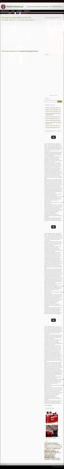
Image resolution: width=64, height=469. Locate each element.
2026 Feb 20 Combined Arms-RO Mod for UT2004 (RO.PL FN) (53, 114)
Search (59, 101)
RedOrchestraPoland (52, 417)
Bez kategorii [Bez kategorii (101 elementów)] (53, 443)
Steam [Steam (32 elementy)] (53, 455)
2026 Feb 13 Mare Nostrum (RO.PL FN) (53, 116)
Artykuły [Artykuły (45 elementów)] (46, 443)
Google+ (1, 0)
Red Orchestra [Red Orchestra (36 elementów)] (51, 450)
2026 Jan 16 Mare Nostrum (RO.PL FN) (53, 125)
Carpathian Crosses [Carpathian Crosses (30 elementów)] (49, 444)
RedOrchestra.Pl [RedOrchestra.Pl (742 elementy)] (51, 451)
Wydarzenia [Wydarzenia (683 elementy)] (49, 458)
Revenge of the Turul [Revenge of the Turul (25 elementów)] (49, 452)
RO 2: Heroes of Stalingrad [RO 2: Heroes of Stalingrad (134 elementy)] (49, 454)
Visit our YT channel (47, 405)
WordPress (57, 466)
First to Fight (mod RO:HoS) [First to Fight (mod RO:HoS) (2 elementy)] (52, 446)
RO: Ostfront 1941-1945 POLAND (53, 431)
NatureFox (62, 466)
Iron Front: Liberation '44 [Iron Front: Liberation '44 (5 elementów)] (54, 447)
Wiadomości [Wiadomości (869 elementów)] (49, 457)
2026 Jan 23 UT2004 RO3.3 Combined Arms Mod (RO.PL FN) (54, 123)
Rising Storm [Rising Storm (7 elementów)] (58, 452)
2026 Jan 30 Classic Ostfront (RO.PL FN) (53, 120)
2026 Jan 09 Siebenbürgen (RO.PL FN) (53, 127)
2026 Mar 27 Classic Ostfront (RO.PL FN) (53, 109)
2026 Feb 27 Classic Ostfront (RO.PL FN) (53, 111)
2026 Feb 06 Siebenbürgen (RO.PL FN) (53, 118)
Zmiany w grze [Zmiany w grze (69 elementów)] (55, 459)
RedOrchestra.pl (12, 6)
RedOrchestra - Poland (53, 95)
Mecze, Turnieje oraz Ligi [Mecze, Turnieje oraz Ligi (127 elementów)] (52, 449)
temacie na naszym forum (28, 51)
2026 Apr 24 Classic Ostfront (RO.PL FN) (53, 107)
